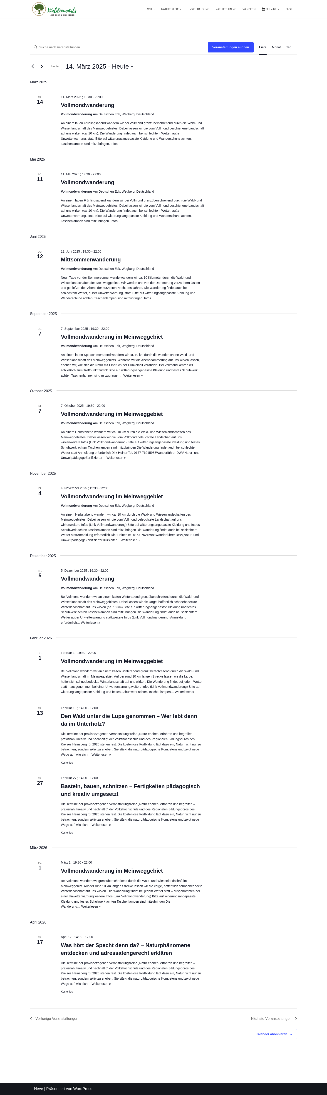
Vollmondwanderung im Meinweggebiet (112, 337)
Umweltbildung (198, 9)
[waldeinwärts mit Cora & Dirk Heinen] (54, 9)
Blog (289, 9)
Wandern (249, 9)
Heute (55, 66)
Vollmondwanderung (87, 105)
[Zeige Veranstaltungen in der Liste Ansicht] (263, 47)
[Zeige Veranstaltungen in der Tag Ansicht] (288, 47)
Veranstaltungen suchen (230, 47)
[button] (154, 9)
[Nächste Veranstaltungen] (41, 66)
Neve (38, 1089)
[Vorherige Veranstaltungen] (32, 66)
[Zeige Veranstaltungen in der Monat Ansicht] (276, 47)
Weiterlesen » (133, 375)
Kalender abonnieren (271, 1034)
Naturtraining (226, 9)
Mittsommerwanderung (91, 259)
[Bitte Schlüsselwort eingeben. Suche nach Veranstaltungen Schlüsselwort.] (119, 47)
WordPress (82, 1089)
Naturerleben (171, 9)
